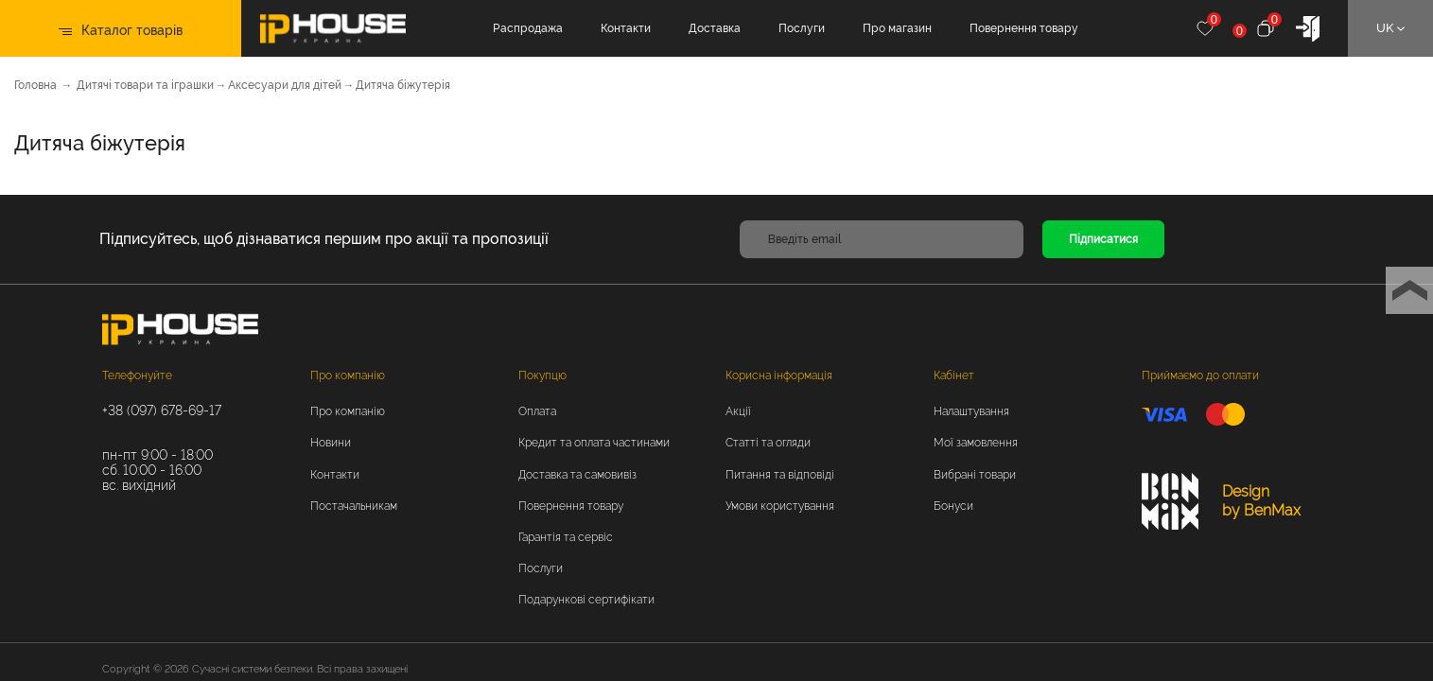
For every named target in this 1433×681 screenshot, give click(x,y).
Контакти (633, 28)
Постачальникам (353, 506)
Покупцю (542, 375)
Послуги (809, 28)
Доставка (722, 28)
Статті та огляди (768, 442)
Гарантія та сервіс (565, 537)
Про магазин (904, 28)
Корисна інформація (778, 375)
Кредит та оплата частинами (594, 442)
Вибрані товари (975, 474)
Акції (738, 411)
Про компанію (347, 375)
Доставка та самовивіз (577, 474)
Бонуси (953, 506)
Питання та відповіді (779, 474)
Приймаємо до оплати (1200, 375)
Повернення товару (1031, 28)
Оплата (537, 411)
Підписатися (1103, 239)
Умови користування (779, 506)
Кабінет (954, 375)
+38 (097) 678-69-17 (161, 410)
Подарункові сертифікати (586, 599)
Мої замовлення (976, 442)
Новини (330, 442)
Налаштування (971, 411)
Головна (35, 85)
